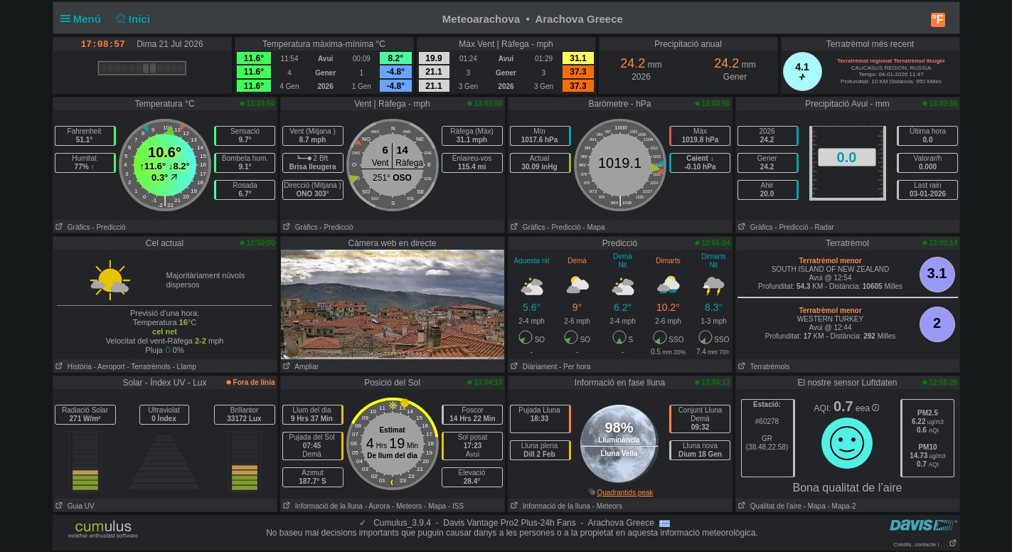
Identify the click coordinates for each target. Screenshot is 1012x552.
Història (72, 367)
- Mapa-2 (841, 506)
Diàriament (533, 367)
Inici (131, 19)
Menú (83, 19)
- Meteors (407, 506)
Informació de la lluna (322, 506)
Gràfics (71, 227)
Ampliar (300, 367)
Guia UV (74, 506)
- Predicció (108, 227)
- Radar (821, 227)
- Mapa (593, 227)
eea (867, 408)
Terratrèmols (763, 367)
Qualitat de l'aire (768, 506)
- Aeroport (109, 367)
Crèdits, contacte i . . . (925, 544)
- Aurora (377, 506)
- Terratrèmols (149, 367)
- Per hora (574, 367)
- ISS (456, 506)
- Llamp (184, 367)
